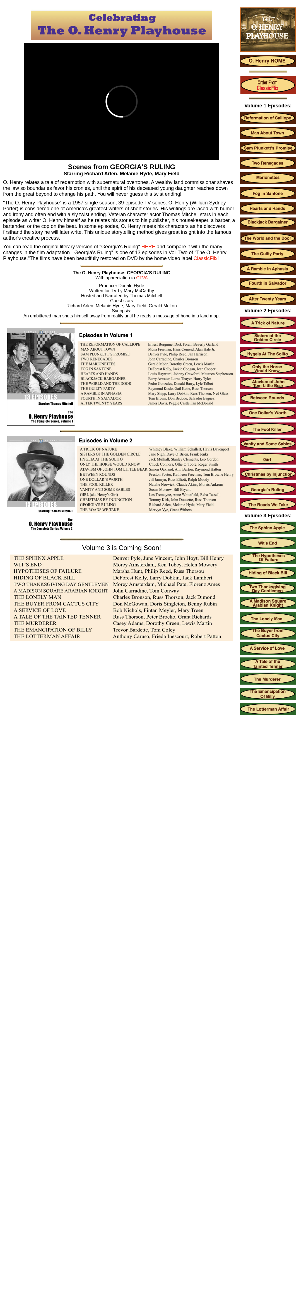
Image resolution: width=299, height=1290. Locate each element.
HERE (148, 246)
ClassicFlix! (206, 258)
